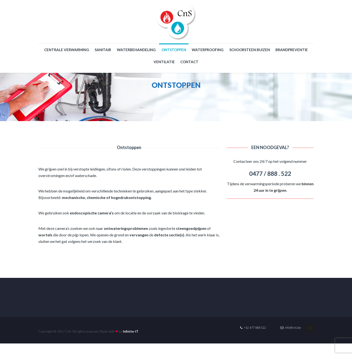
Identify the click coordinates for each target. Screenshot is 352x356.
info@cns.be (291, 328)
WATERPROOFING (208, 50)
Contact (189, 62)
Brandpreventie (291, 50)
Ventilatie (164, 62)
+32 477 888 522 (253, 328)
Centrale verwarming (66, 50)
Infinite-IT (130, 331)
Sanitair (103, 50)
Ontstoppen (174, 50)
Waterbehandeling (136, 50)
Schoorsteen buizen (249, 50)
